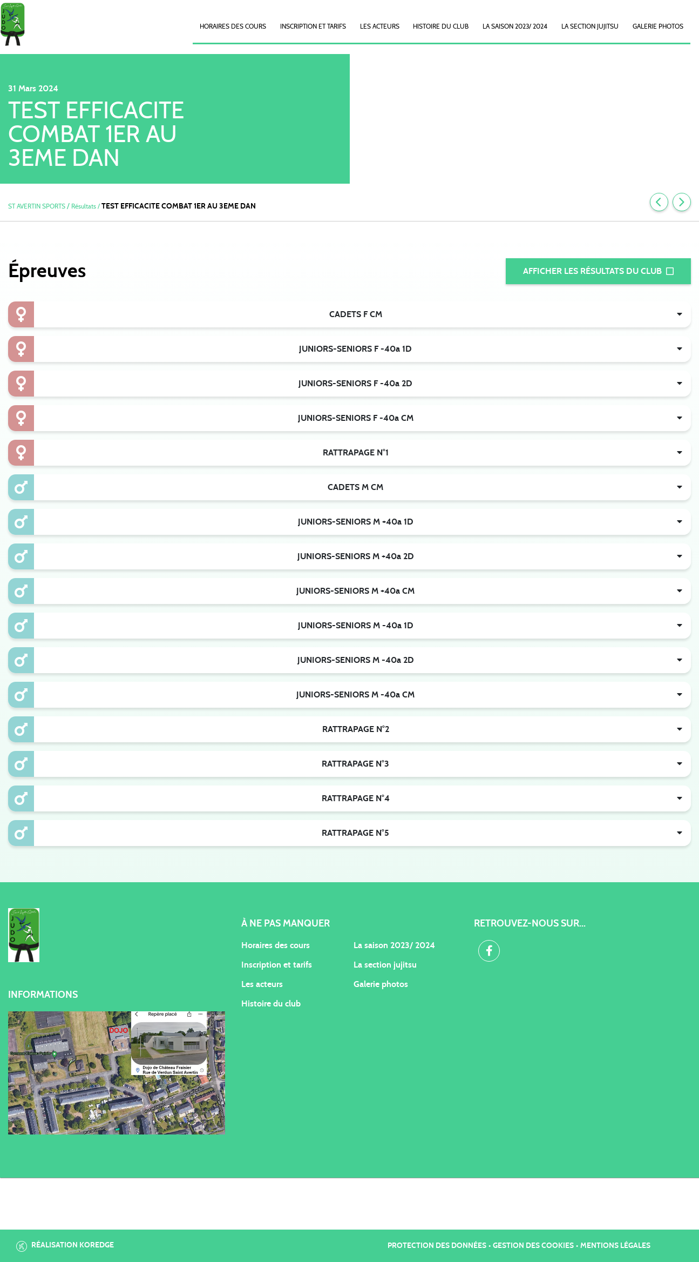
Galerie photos (658, 26)
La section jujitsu (385, 965)
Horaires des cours (233, 26)
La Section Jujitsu (590, 26)
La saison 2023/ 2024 (515, 26)
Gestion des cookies (533, 1246)
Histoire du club (441, 26)
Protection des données (437, 1246)
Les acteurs (379, 26)
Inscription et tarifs (276, 965)
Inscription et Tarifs (313, 26)
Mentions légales (615, 1246)
